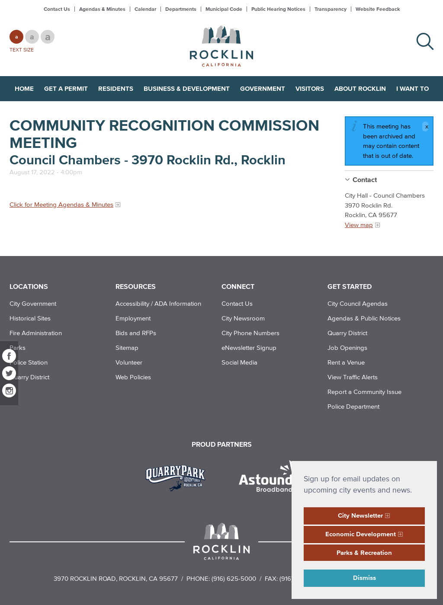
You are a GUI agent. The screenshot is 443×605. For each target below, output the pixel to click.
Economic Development (360, 534)
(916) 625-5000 (234, 578)
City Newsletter (360, 515)
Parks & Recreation (364, 552)
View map (359, 224)
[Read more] (178, 477)
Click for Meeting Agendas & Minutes (61, 204)
